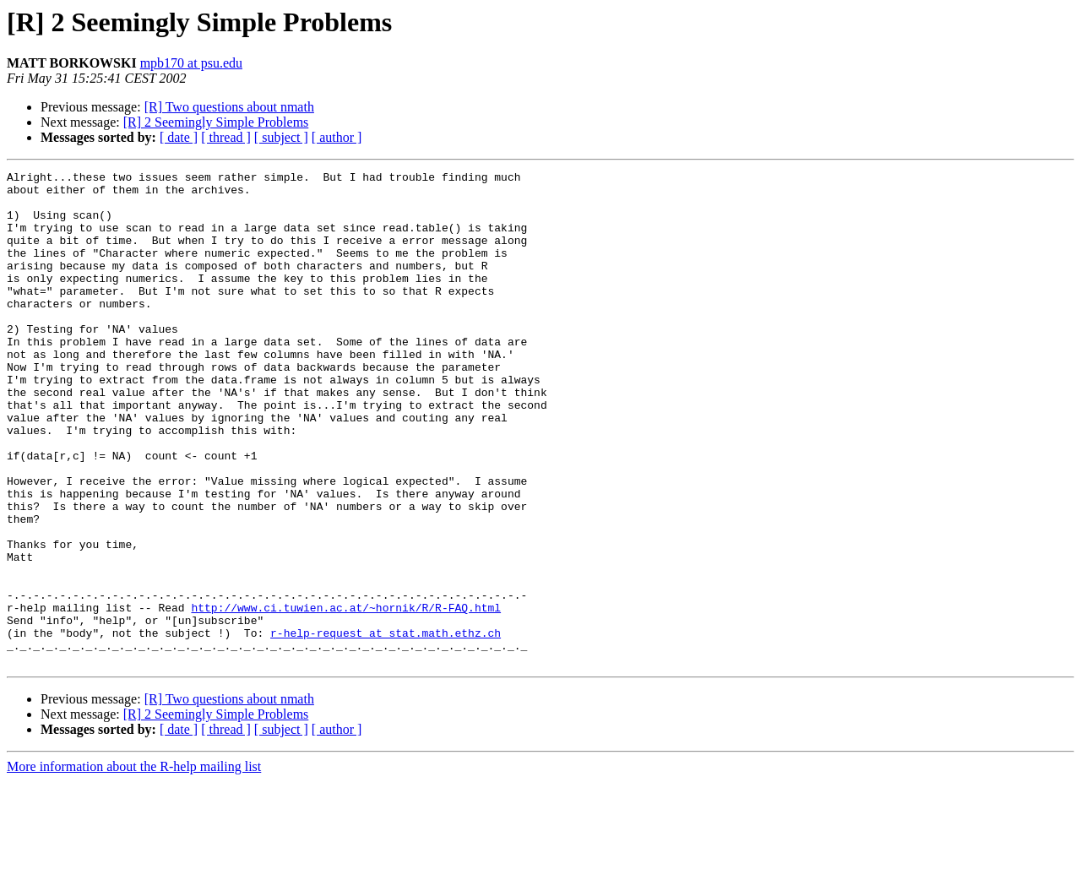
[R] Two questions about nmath (229, 107)
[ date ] (179, 137)
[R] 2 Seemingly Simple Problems (216, 122)
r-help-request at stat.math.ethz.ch (385, 726)
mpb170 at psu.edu (191, 63)
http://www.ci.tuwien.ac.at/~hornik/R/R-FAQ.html (346, 695)
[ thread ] (226, 137)
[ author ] (337, 137)
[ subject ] (281, 137)
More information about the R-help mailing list (134, 865)
